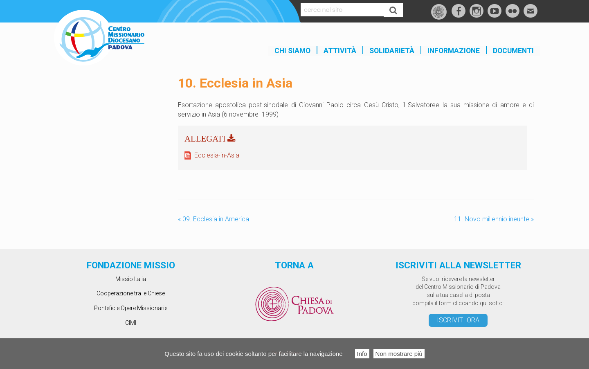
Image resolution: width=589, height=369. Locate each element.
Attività (340, 51)
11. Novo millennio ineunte (494, 219)
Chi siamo (292, 51)
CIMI (130, 323)
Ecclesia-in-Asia (216, 155)
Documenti (513, 51)
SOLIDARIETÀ (391, 51)
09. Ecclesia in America (213, 219)
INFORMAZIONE (453, 51)
